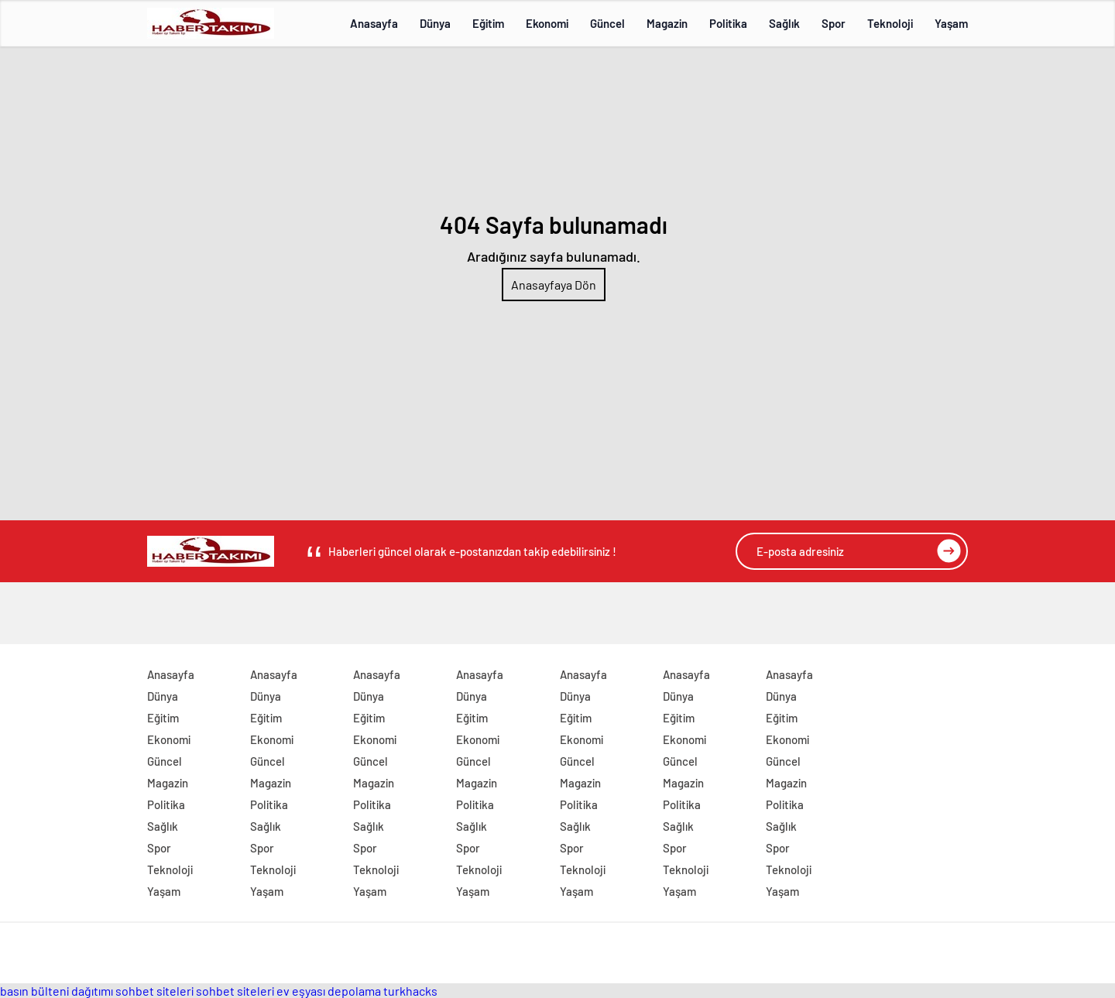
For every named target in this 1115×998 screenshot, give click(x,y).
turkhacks (410, 990)
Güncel (607, 23)
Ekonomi (547, 23)
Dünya (435, 23)
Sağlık (784, 23)
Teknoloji (890, 23)
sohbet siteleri (154, 990)
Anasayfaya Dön (553, 284)
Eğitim (488, 23)
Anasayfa (374, 23)
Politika (728, 23)
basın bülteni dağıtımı (56, 990)
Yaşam (951, 23)
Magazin (667, 23)
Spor (834, 23)
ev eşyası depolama (328, 990)
